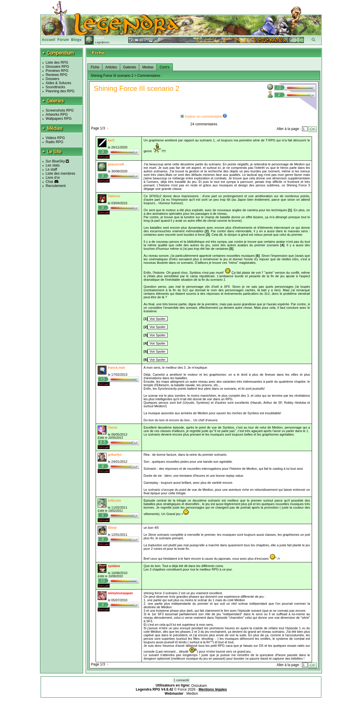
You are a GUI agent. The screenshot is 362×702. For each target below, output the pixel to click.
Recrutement (56, 186)
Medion (192, 693)
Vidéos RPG (55, 138)
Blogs (76, 40)
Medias (148, 67)
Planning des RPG (60, 91)
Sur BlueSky (57, 161)
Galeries (129, 67)
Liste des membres (60, 173)
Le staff (51, 169)
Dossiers (52, 79)
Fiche (95, 67)
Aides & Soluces (58, 83)
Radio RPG (54, 142)
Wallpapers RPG (59, 119)
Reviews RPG (57, 75)
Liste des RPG (57, 62)
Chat (49, 182)
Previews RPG (57, 71)
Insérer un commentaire (201, 117)
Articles (111, 67)
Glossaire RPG (57, 67)
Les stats (53, 165)
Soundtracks (55, 87)
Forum (63, 40)
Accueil (48, 40)
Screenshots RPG (60, 110)
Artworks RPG (57, 114)
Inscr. (106, 42)
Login (98, 42)
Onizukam (199, 685)
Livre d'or (53, 178)
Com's (165, 67)
